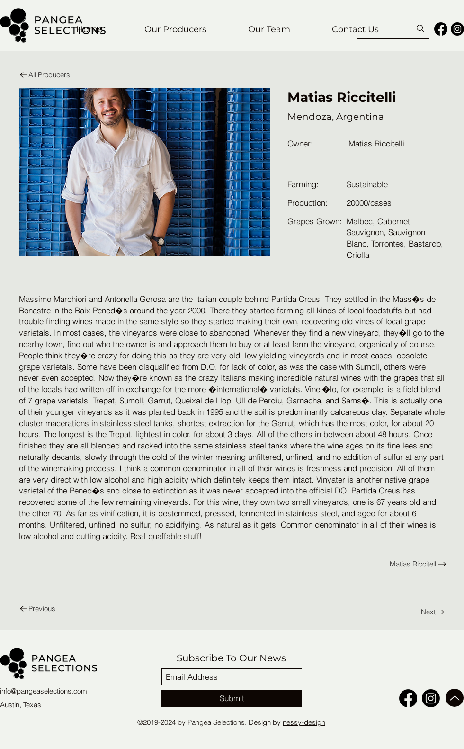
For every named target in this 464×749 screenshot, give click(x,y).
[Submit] (231, 698)
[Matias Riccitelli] (341, 564)
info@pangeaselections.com (43, 690)
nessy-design (304, 722)
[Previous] (56, 608)
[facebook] (440, 29)
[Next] (415, 611)
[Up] (455, 698)
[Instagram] (457, 29)
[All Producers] (56, 74)
